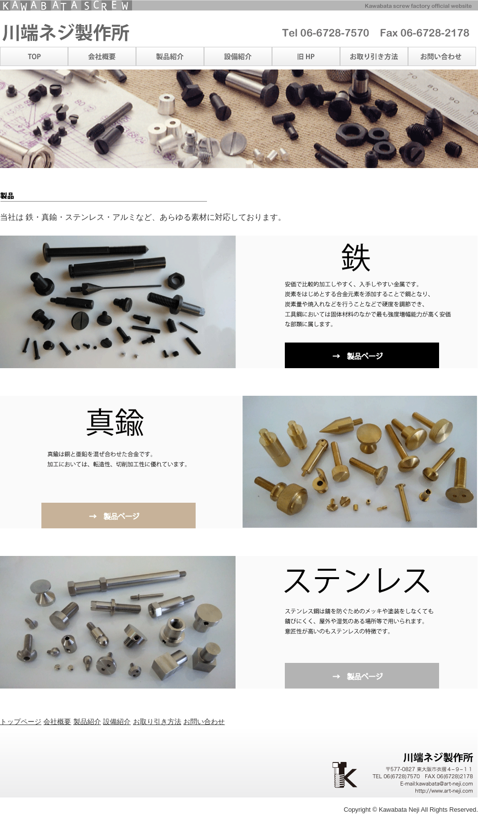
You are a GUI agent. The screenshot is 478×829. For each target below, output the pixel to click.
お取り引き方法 (157, 721)
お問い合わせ (204, 721)
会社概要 (57, 721)
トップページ (20, 721)
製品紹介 (87, 721)
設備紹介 (117, 721)
